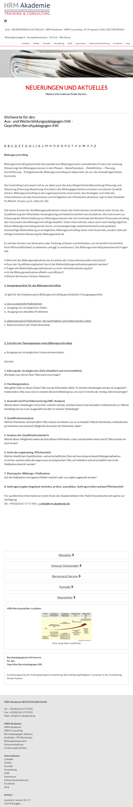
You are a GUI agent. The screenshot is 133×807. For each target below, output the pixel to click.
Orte (7, 29)
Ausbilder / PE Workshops (18, 737)
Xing (128, 43)
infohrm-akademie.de (22, 715)
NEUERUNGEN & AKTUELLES (27, 29)
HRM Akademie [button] (53, 29)
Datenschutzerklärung (99, 43)
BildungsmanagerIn (15, 37)
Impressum (81, 43)
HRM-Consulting (13, 730)
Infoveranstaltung (13, 744)
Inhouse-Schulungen (66, 565)
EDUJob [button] (53, 37)
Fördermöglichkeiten (15, 747)
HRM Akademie (12, 727)
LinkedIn (26, 43)
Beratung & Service (66, 576)
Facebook (117, 43)
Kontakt (46, 43)
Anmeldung (59, 43)
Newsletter (66, 597)
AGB (70, 43)
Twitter (36, 43)
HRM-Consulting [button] (73, 29)
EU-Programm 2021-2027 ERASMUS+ (104, 29)
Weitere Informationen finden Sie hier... (66, 93)
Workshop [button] (65, 37)
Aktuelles (66, 555)
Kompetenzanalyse (37, 37)
